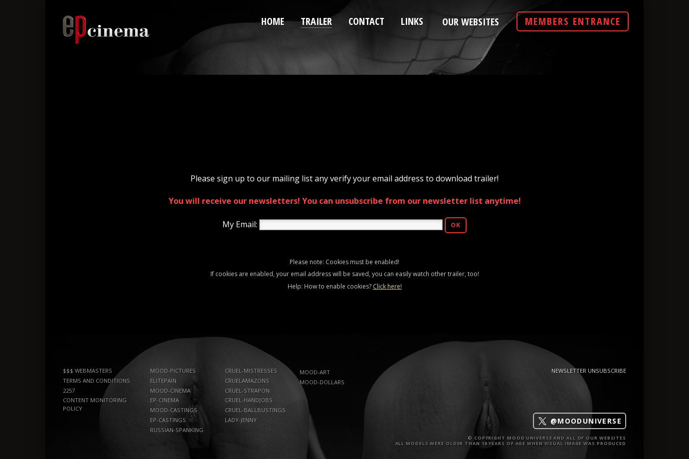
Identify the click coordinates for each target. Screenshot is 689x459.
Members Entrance (573, 21)
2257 (69, 390)
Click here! (387, 286)
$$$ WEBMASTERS (87, 370)
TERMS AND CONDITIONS (96, 380)
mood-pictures (173, 370)
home (272, 20)
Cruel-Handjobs (249, 400)
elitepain (163, 380)
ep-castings (168, 420)
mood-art (315, 372)
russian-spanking (176, 430)
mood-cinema (170, 390)
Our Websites (470, 21)
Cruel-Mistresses (251, 370)
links (412, 20)
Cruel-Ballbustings (255, 410)
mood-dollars (322, 382)
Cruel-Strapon (247, 390)
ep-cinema (164, 400)
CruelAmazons (247, 380)
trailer (316, 20)
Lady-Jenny (241, 420)
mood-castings (173, 410)
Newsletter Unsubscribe (588, 370)
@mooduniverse (579, 421)
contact (366, 20)
